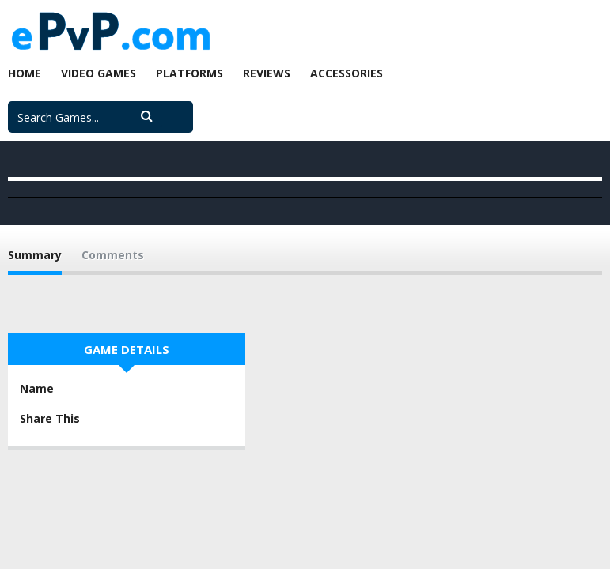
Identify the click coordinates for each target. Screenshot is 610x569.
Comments (112, 254)
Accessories (346, 73)
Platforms (189, 73)
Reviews (266, 73)
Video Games (98, 73)
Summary (35, 254)
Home (24, 73)
